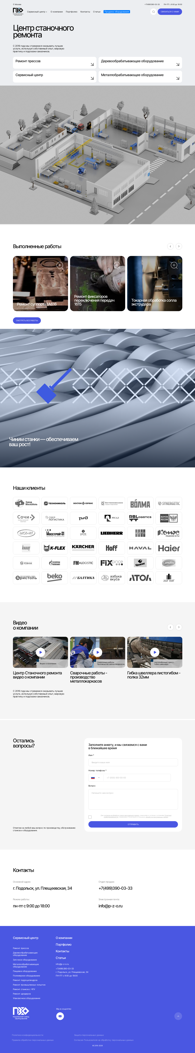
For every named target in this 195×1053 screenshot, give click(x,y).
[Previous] (170, 246)
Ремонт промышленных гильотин (29, 984)
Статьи (96, 11)
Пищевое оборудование (25, 971)
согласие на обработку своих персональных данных (121, 815)
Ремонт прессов (55, 62)
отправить (133, 824)
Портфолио (71, 11)
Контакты (85, 11)
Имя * (91, 755)
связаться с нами (170, 12)
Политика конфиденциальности (27, 1035)
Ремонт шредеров (22, 993)
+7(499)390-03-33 (152, 4)
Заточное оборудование (25, 959)
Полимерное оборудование (26, 975)
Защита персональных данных (89, 1035)
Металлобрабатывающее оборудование (140, 76)
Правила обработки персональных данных (33, 1040)
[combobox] (96, 778)
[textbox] (92, 777)
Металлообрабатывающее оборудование (26, 965)
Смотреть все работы (27, 320)
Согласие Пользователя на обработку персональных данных (104, 1040)
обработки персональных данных (157, 817)
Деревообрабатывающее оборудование (140, 62)
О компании (57, 11)
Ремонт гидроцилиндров (25, 980)
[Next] (179, 246)
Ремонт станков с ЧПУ (24, 989)
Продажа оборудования (117, 11)
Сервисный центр (37, 11)
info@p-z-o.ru (110, 905)
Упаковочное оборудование (26, 998)
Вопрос (92, 786)
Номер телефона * (97, 770)
